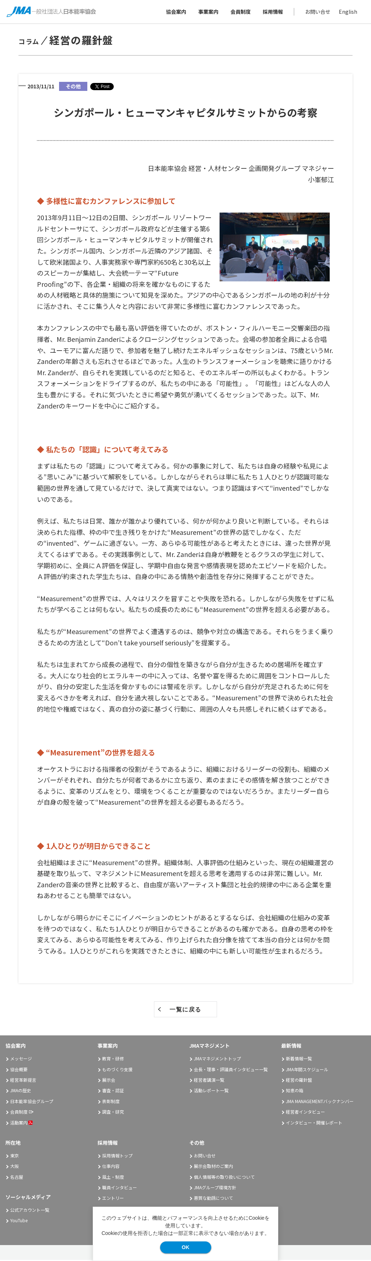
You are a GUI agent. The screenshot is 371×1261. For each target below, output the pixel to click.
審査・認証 (113, 1092)
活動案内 (21, 1123)
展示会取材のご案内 (213, 1167)
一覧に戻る (185, 1011)
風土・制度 (113, 1178)
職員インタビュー (119, 1189)
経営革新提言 (23, 1081)
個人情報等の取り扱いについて (224, 1178)
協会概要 (19, 1070)
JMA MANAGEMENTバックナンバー (320, 1102)
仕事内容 (111, 1167)
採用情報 (272, 12)
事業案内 (207, 12)
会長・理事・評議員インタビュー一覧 (231, 1070)
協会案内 (175, 12)
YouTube (19, 1222)
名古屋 (16, 1178)
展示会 (108, 1081)
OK (185, 1247)
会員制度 (240, 12)
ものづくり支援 (117, 1070)
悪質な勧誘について (213, 1199)
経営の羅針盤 (299, 1081)
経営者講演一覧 (209, 1081)
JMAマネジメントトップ (217, 1060)
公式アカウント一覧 (29, 1211)
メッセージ (21, 1060)
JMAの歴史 (20, 1092)
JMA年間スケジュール (307, 1070)
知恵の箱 (294, 1092)
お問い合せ (317, 12)
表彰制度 (111, 1102)
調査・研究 (113, 1113)
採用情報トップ (117, 1156)
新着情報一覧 (299, 1060)
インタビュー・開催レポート (314, 1123)
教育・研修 (113, 1060)
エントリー (113, 1199)
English (347, 12)
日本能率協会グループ (31, 1102)
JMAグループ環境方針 (215, 1189)
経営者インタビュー (305, 1113)
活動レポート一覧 (211, 1092)
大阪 (14, 1167)
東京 (14, 1156)
